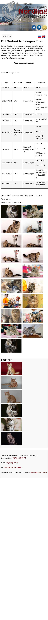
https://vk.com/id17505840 (13, 467)
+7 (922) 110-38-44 (19, 458)
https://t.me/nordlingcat (38, 472)
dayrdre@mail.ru (12, 463)
